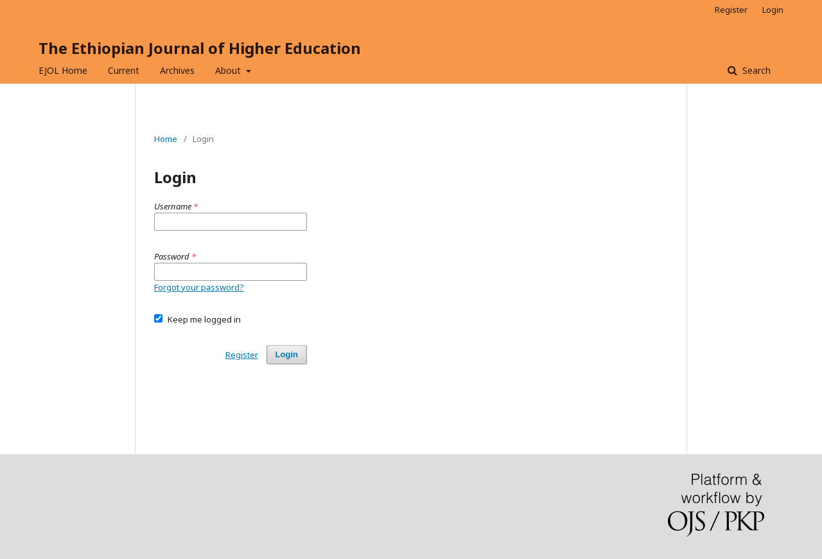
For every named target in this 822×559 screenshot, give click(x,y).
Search (755, 70)
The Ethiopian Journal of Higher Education (200, 47)
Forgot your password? (199, 287)
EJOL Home (63, 70)
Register (731, 9)
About (229, 70)
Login (772, 9)
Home (165, 139)
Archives (177, 70)
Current (123, 70)
